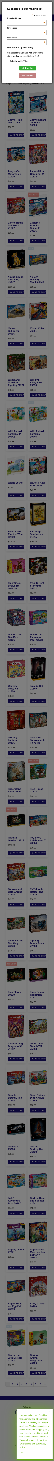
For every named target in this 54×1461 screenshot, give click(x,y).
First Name (26, 28)
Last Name (26, 38)
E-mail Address (26, 18)
